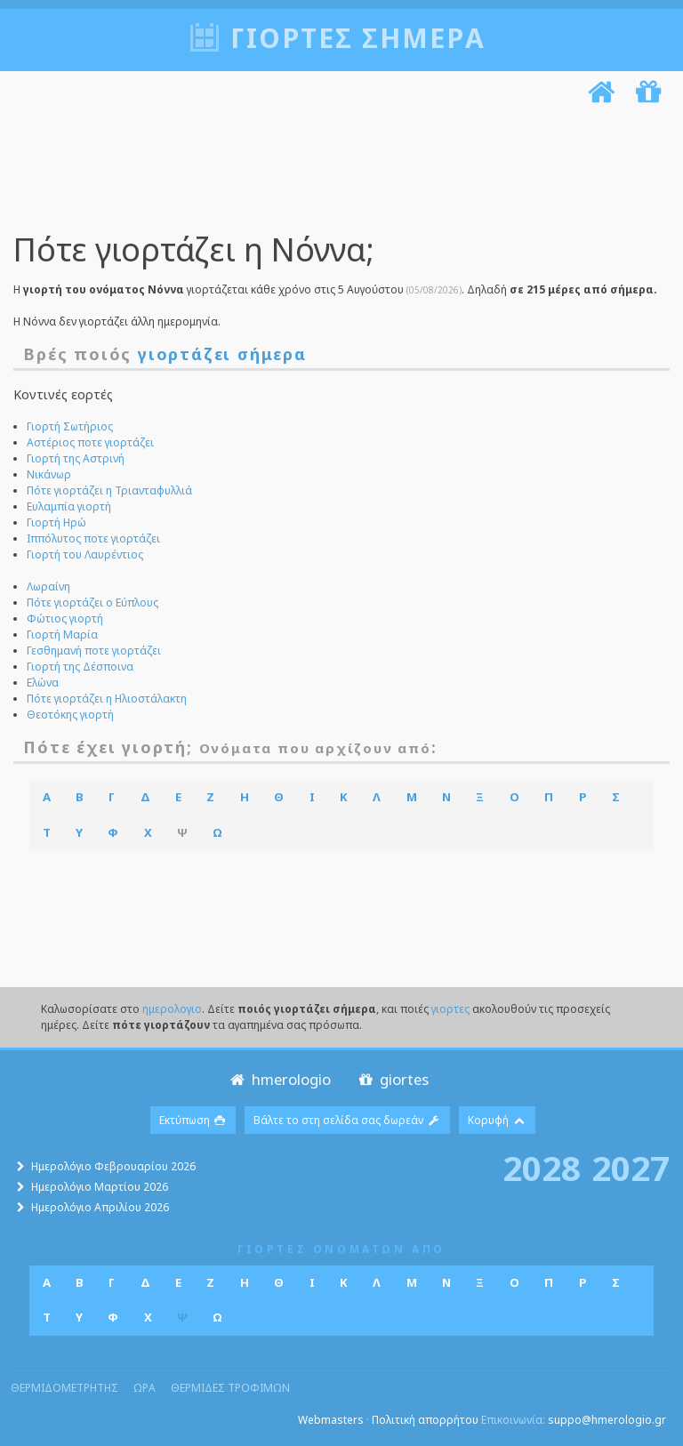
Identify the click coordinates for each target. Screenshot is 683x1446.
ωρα (144, 1387)
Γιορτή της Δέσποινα (80, 666)
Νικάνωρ (49, 474)
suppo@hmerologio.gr (607, 1419)
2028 (541, 1168)
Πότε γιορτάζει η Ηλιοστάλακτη (107, 698)
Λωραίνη (48, 586)
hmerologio (279, 1079)
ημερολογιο (172, 1008)
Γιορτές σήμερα (358, 38)
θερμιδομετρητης (64, 1387)
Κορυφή (497, 1120)
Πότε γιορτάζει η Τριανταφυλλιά (109, 490)
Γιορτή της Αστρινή (76, 458)
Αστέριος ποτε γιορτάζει (90, 442)
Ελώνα (43, 682)
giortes (392, 1079)
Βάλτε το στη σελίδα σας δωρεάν (347, 1120)
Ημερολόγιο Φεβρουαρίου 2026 (113, 1166)
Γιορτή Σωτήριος (70, 426)
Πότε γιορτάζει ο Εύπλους (92, 602)
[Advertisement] (337, 172)
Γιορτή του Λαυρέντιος (85, 554)
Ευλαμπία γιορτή (69, 506)
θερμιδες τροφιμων (230, 1387)
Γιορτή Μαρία (62, 634)
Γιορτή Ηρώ (56, 522)
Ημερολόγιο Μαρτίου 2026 (99, 1186)
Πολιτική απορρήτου (425, 1419)
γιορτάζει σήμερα (222, 354)
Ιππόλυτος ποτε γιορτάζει (93, 538)
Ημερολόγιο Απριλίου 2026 (100, 1207)
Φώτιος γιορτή (65, 618)
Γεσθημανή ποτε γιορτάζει (94, 650)
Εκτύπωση (193, 1120)
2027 (630, 1168)
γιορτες (450, 1008)
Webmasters (331, 1419)
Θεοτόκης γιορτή (70, 714)
